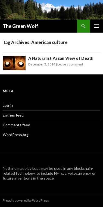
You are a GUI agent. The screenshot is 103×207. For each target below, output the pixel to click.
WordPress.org (16, 134)
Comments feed (16, 125)
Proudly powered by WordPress (26, 200)
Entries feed (13, 115)
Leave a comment (70, 64)
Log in (8, 105)
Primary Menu (96, 26)
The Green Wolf (20, 26)
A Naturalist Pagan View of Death (60, 58)
